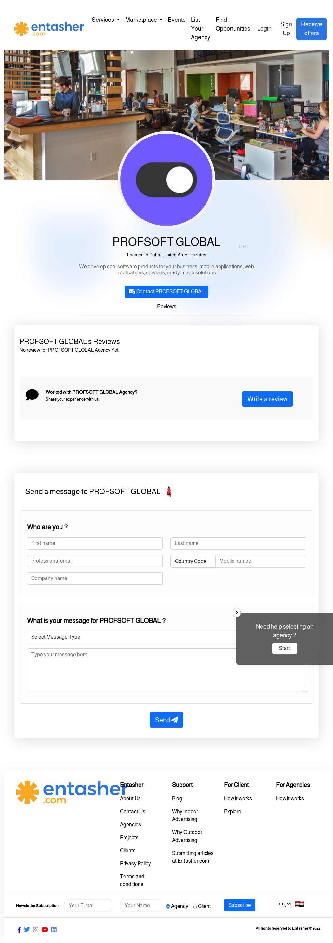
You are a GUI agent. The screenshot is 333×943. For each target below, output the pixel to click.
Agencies (130, 824)
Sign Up (286, 28)
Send (166, 720)
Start (284, 648)
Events (177, 20)
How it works (238, 798)
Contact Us (132, 811)
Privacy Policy (135, 863)
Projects (129, 837)
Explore (232, 811)
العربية (291, 904)
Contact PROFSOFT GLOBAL (166, 291)
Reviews (166, 306)
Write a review (267, 399)
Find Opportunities (233, 24)
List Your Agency (200, 29)
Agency (179, 906)
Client (204, 906)
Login (264, 28)
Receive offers (311, 28)
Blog (177, 798)
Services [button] (103, 20)
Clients (128, 850)
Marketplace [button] (141, 20)
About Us (130, 798)
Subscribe (239, 905)
